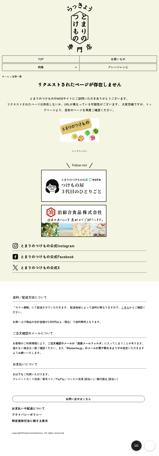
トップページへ (79, 150)
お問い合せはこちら (78, 399)
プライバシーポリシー (27, 414)
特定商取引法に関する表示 (30, 421)
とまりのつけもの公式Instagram (44, 245)
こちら (125, 307)
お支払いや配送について (28, 408)
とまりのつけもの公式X (36, 267)
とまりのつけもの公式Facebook (43, 256)
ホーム (5, 76)
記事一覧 (17, 76)
